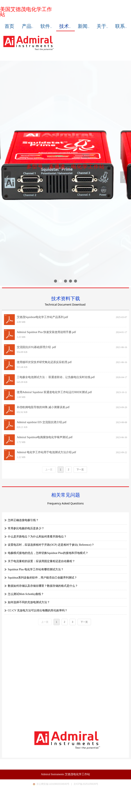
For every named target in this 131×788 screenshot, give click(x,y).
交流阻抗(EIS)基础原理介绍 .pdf (36, 347)
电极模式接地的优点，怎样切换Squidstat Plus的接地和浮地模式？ (48, 553)
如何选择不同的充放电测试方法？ (29, 602)
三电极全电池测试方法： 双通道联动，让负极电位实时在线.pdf (56, 377)
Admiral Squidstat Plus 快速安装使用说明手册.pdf (46, 332)
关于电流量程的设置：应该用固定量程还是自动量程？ (41, 561)
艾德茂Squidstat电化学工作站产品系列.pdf (42, 317)
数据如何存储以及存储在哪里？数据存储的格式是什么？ (43, 585)
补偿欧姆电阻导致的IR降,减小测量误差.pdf (43, 407)
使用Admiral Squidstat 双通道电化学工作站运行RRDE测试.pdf (54, 392)
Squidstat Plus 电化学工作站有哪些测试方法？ (36, 569)
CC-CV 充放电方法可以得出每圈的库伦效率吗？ (37, 610)
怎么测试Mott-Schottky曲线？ (26, 594)
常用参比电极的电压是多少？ (26, 528)
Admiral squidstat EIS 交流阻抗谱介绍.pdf (41, 422)
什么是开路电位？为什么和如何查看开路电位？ (37, 536)
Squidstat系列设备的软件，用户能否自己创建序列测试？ (42, 577)
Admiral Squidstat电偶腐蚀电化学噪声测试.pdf (44, 437)
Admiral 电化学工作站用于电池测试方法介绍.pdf (46, 452)
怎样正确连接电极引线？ (23, 520)
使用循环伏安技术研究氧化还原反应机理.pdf (44, 362)
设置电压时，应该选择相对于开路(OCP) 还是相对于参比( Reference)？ (51, 544)
